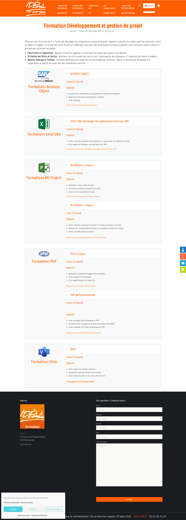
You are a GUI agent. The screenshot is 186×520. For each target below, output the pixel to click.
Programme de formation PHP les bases (80, 286)
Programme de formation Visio (80, 381)
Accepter (13, 509)
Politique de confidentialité (12, 502)
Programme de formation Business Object (81, 105)
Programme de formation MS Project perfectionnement (86, 237)
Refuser (33, 509)
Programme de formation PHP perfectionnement (83, 333)
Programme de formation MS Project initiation (83, 196)
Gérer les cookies (53, 509)
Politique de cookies (27, 502)
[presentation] (114, 492)
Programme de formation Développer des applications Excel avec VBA (91, 149)
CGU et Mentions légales (102, 516)
